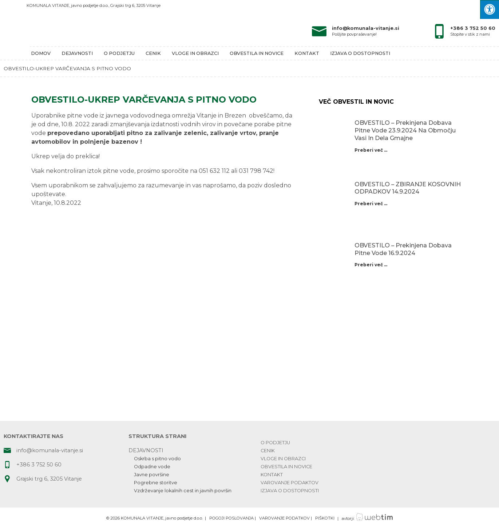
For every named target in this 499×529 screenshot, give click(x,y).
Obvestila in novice (257, 53)
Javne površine (151, 474)
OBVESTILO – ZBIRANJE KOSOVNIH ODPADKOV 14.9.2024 (408, 188)
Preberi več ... (371, 150)
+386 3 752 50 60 (472, 28)
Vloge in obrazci (195, 53)
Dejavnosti (77, 53)
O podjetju (119, 53)
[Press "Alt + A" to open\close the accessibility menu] (489, 9)
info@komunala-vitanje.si (365, 28)
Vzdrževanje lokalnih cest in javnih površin (182, 490)
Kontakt (306, 53)
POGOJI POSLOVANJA (231, 518)
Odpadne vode (152, 466)
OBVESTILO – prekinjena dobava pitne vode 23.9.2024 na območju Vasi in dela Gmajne (405, 130)
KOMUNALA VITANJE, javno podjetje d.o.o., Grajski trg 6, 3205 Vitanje (94, 5)
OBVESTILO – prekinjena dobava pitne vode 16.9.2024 (403, 249)
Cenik (153, 53)
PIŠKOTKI (324, 518)
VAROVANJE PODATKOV (284, 518)
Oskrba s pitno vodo (157, 458)
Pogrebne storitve (155, 482)
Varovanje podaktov (289, 482)
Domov (41, 53)
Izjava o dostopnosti (360, 53)
